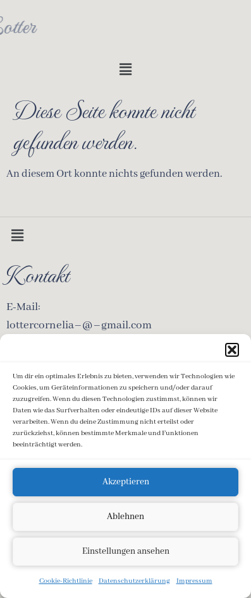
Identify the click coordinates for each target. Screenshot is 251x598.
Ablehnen (125, 518)
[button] (232, 351)
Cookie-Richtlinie (65, 582)
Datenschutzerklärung (134, 582)
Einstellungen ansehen (125, 553)
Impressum (194, 582)
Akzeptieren (125, 483)
